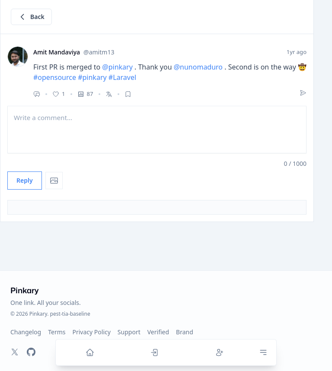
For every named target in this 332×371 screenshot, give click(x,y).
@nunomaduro (198, 67)
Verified (158, 332)
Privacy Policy (92, 332)
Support (129, 332)
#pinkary (92, 77)
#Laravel (122, 77)
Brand (184, 332)
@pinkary (117, 67)
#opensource (54, 77)
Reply (24, 180)
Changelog (25, 332)
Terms (56, 332)
